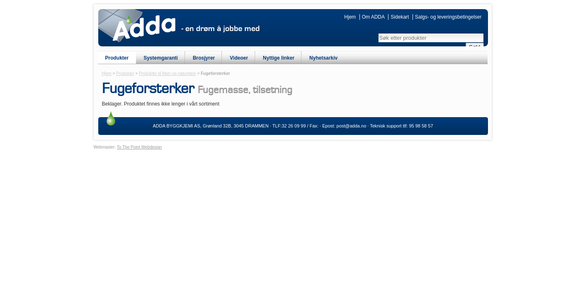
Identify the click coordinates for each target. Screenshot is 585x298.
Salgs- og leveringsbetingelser (448, 17)
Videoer (239, 58)
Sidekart (400, 17)
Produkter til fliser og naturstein (167, 73)
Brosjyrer (204, 58)
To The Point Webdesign (139, 147)
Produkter (117, 58)
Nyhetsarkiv (323, 58)
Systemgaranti (160, 58)
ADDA (144, 28)
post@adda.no (352, 125)
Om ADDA (373, 17)
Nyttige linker (278, 58)
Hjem (350, 17)
